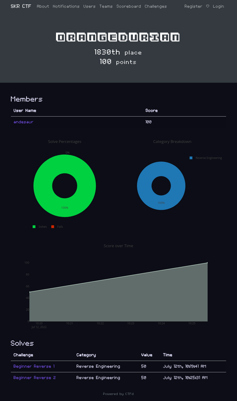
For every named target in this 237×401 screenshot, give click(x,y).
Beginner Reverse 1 (34, 366)
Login (218, 6)
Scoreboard (129, 6)
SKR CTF (21, 6)
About (43, 6)
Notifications (66, 6)
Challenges (156, 6)
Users (90, 6)
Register (194, 6)
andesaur (24, 122)
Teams (106, 6)
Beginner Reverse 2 (35, 378)
